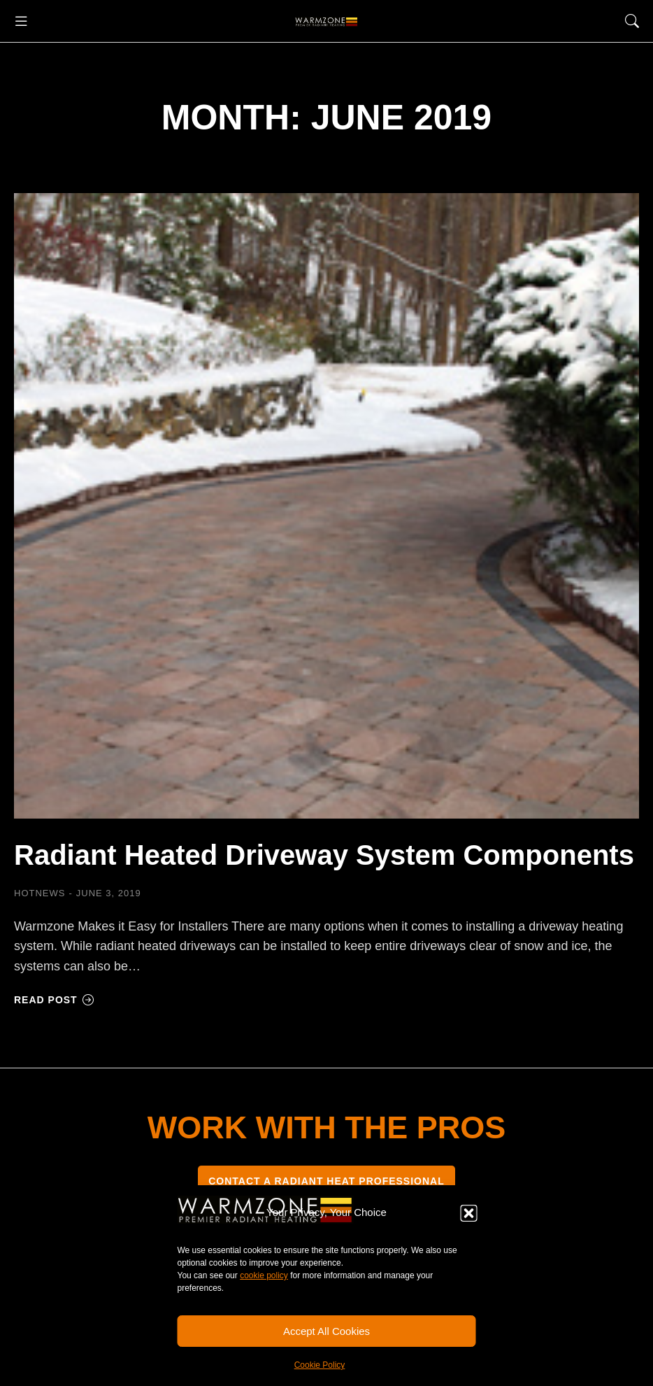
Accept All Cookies (326, 1331)
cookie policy (264, 1275)
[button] (469, 1213)
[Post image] (326, 506)
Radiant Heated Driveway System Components (324, 855)
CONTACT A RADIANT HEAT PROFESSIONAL (326, 1181)
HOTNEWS (39, 893)
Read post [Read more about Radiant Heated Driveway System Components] (54, 999)
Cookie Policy (319, 1365)
